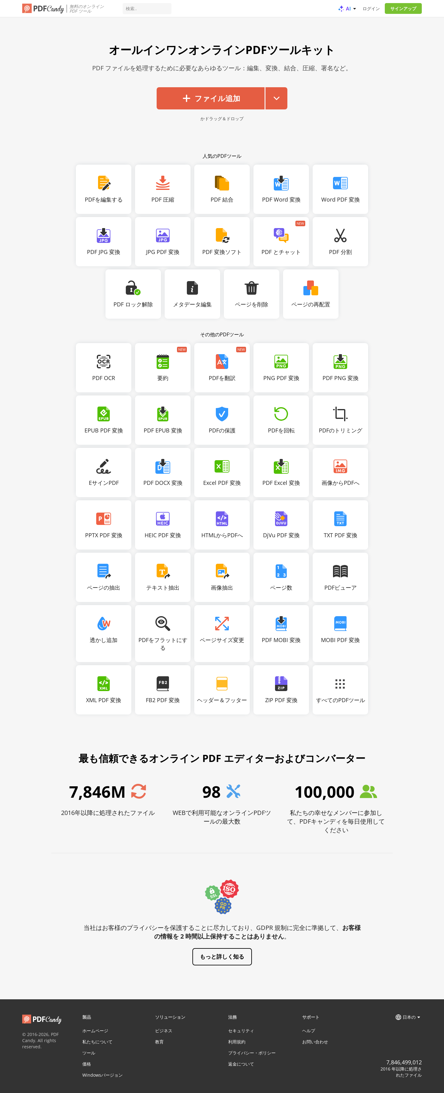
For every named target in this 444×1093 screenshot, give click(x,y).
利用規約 (236, 1042)
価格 (86, 1064)
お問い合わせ (315, 1042)
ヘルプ (308, 1031)
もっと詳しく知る (222, 956)
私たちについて (97, 1042)
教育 (159, 1042)
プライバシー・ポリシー (252, 1053)
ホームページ (95, 1031)
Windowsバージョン (102, 1075)
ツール (88, 1053)
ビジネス (163, 1031)
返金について (241, 1064)
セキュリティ (241, 1031)
